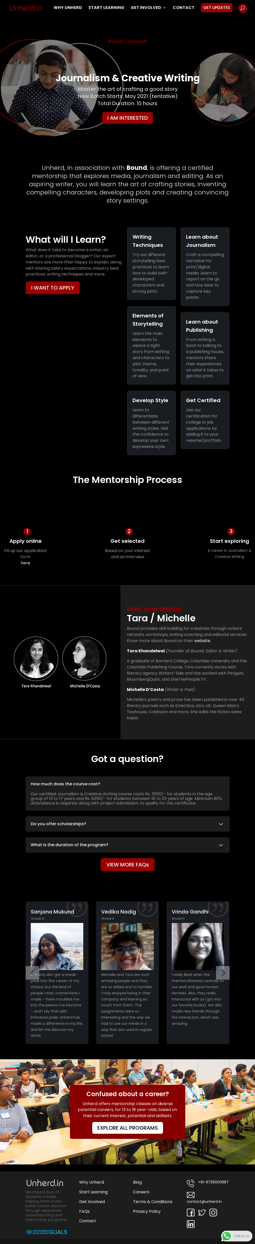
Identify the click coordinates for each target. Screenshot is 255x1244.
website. (202, 641)
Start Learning (106, 8)
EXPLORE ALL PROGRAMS (127, 1127)
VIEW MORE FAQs (127, 864)
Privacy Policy (147, 1211)
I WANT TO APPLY (52, 287)
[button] (32, 972)
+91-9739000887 (208, 1183)
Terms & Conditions (152, 1202)
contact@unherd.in (204, 1197)
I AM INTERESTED (127, 118)
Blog (137, 1182)
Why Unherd (68, 8)
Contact (184, 8)
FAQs (84, 1211)
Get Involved (146, 8)
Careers (141, 1192)
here (25, 563)
